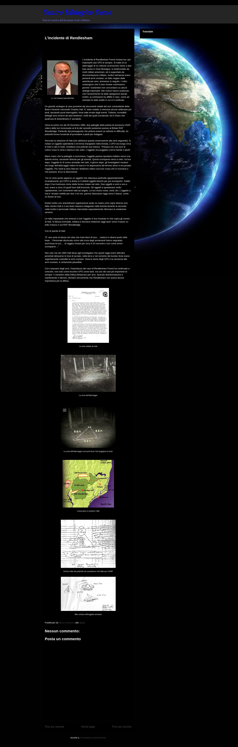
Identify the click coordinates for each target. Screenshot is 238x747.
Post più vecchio (122, 726)
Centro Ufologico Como (76, 13)
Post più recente (54, 726)
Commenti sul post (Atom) (93, 737)
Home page (88, 726)
